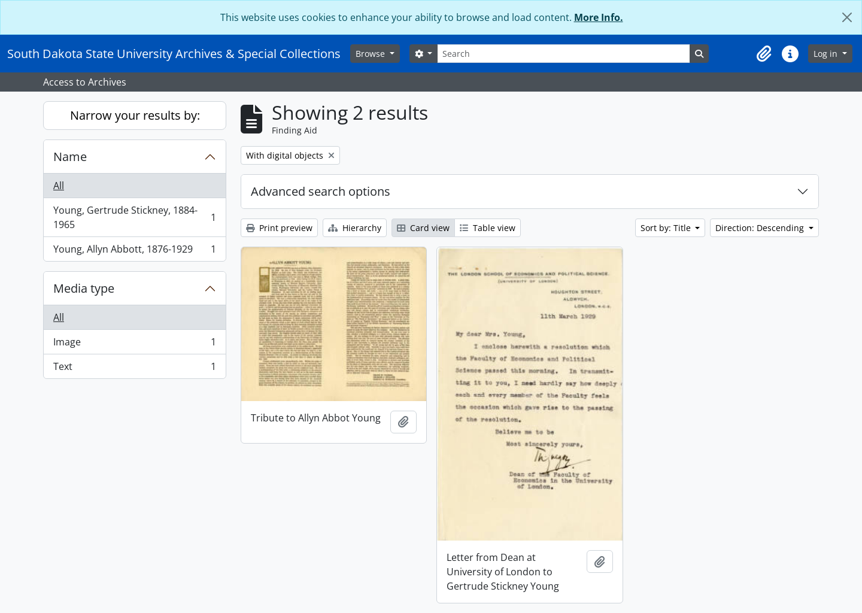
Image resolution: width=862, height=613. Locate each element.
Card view (423, 227)
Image (134, 344)
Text (134, 368)
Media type (83, 288)
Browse (371, 53)
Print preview (279, 227)
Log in (827, 53)
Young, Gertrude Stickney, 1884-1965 (134, 217)
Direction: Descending (760, 227)
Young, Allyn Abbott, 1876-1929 (134, 251)
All (58, 185)
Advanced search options (320, 191)
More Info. (598, 17)
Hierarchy (354, 227)
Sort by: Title (667, 227)
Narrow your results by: (135, 115)
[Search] (563, 53)
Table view (487, 227)
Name (70, 156)
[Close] (847, 17)
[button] (764, 54)
